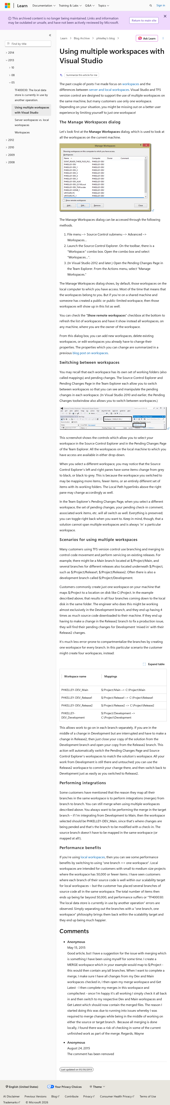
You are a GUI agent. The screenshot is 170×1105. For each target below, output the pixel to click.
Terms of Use (148, 1096)
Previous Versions (35, 1096)
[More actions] (163, 38)
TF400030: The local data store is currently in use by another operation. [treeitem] (31, 95)
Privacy (87, 1096)
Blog (54, 1096)
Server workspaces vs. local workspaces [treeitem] (32, 122)
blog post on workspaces (90, 353)
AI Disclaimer (11, 1096)
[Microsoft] (7, 5)
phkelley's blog (105, 38)
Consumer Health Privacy (116, 1096)
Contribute (71, 1096)
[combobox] (28, 44)
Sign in (160, 5)
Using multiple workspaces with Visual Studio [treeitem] (32, 109)
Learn (63, 38)
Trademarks (10, 1102)
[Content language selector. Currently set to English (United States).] (22, 1087)
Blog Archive (82, 38)
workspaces (130, 84)
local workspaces (93, 857)
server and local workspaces (109, 89)
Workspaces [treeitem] (22, 132)
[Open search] (151, 5)
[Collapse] (50, 35)
